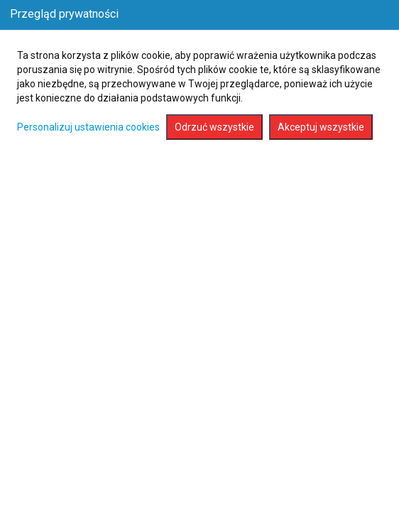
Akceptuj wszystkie (321, 127)
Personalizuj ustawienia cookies (88, 127)
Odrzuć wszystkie (214, 127)
